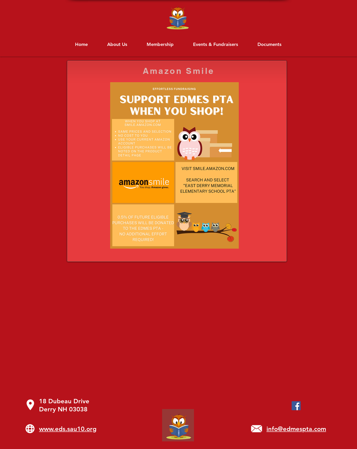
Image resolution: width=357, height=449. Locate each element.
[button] (269, 44)
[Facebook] (296, 405)
